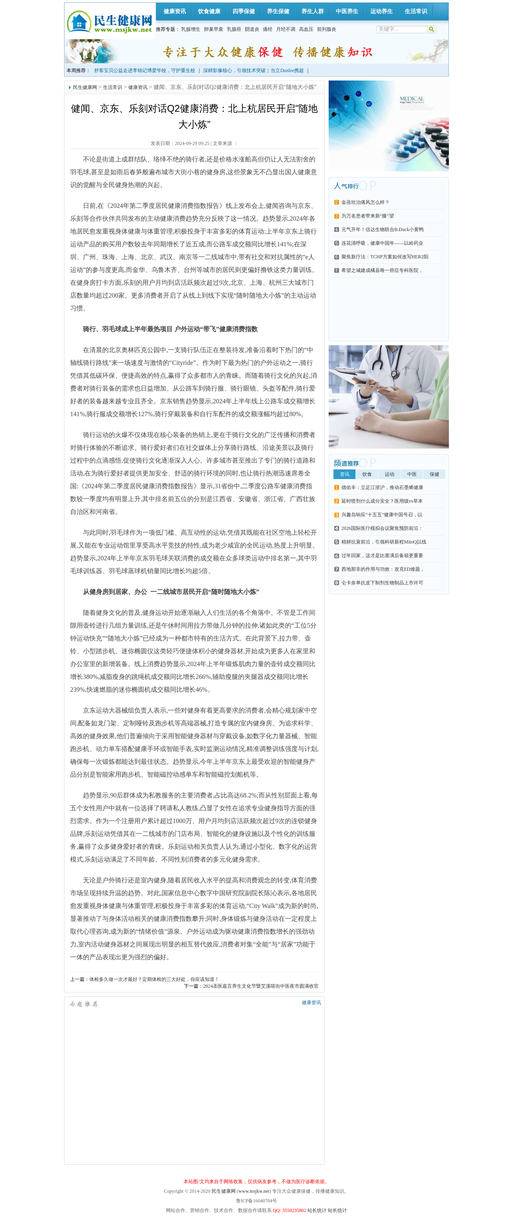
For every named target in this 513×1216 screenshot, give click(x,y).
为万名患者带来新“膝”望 (367, 216)
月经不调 (285, 29)
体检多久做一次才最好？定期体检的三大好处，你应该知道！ (154, 979)
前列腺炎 (326, 29)
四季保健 (243, 11)
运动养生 (381, 11)
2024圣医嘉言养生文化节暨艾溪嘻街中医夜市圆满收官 (261, 986)
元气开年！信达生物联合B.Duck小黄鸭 (382, 229)
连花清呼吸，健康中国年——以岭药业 (382, 243)
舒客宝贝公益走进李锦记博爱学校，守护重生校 (144, 70)
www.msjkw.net (253, 1191)
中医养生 (347, 11)
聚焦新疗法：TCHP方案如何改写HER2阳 (384, 257)
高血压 (306, 29)
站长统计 (317, 1210)
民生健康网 (85, 87)
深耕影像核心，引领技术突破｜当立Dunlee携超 (253, 70)
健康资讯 (175, 11)
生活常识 (416, 11)
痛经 (268, 29)
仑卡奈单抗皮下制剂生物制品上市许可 (382, 583)
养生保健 (278, 11)
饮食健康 (209, 11)
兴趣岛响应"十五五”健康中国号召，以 (381, 514)
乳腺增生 (190, 29)
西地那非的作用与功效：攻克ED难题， (383, 569)
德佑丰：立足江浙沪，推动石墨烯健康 (382, 487)
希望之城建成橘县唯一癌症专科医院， (382, 270)
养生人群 (312, 11)
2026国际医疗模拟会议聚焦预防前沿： (382, 528)
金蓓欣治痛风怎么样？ (365, 202)
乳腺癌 (234, 29)
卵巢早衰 (213, 29)
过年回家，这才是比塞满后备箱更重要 (382, 555)
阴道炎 (252, 29)
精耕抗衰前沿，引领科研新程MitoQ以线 (383, 542)
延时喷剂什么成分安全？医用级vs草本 (382, 501)
